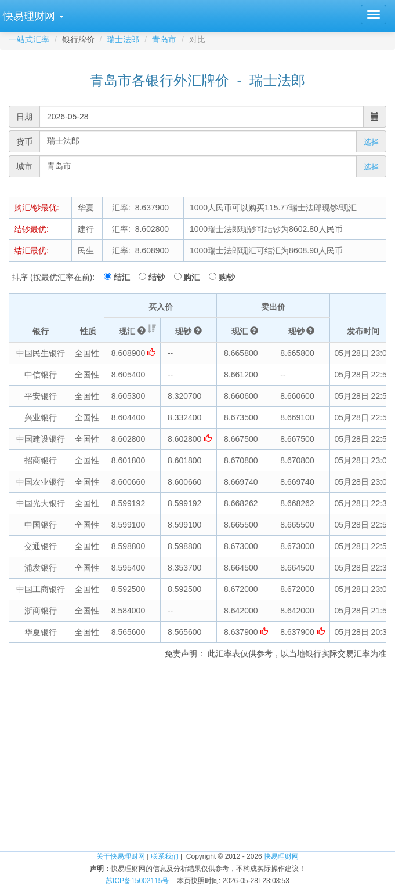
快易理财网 (281, 856)
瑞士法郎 (123, 39)
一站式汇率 (29, 39)
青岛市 (164, 39)
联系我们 (165, 856)
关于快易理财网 (120, 856)
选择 (371, 141)
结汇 (125, 277)
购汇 (194, 277)
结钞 (160, 277)
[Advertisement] (197, 758)
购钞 (227, 277)
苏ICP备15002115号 (137, 881)
